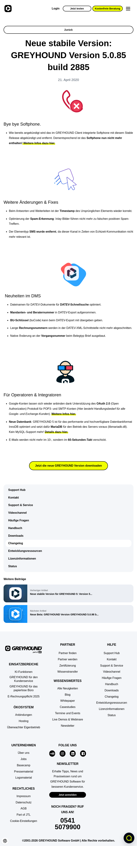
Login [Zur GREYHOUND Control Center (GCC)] (56, 8)
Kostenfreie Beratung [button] (107, 8)
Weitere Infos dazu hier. (38, 143)
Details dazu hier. (56, 431)
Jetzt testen (77, 8)
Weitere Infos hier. (63, 413)
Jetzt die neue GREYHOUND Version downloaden (68, 465)
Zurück (68, 29)
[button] (23, 821)
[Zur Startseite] (8, 8)
